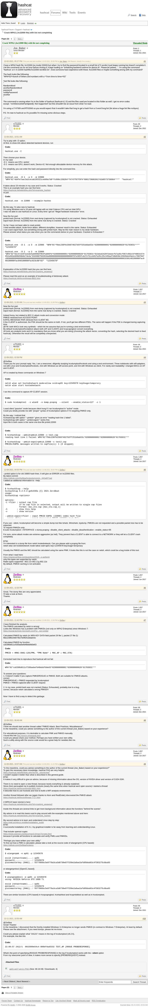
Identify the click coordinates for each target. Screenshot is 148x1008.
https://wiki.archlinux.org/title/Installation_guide (23, 822)
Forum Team (7, 1001)
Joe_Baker (19, 48)
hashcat (44, 12)
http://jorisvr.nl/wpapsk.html (29, 735)
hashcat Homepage (33, 1001)
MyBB (12, 1005)
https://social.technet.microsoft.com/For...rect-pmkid (25, 631)
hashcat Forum (8, 30)
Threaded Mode (140, 43)
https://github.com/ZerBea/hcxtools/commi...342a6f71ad (27, 478)
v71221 (17, 123)
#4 (145, 357)
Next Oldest (9, 981)
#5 (145, 470)
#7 (145, 620)
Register (30, 23)
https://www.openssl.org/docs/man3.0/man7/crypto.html (27, 834)
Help (144, 15)
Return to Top (48, 1001)
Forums (55, 12)
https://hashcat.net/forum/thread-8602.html (21, 278)
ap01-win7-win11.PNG (19, 969)
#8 (145, 720)
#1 (145, 61)
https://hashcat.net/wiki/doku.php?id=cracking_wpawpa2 (27, 271)
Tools (72, 12)
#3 (145, 302)
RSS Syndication (98, 1001)
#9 (145, 764)
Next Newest (22, 981)
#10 (144, 919)
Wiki (64, 12)
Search (133, 15)
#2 (145, 137)
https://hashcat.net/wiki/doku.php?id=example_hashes (27, 190)
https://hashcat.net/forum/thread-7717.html (21, 797)
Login (23, 23)
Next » (20, 39)
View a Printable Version (14, 993)
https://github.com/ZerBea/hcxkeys (18, 845)
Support (18, 30)
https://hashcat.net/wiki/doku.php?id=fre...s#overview (26, 772)
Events (82, 12)
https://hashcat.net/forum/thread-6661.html (21, 788)
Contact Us (18, 1001)
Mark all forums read (81, 1001)
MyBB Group (30, 1005)
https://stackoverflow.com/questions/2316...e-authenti (26, 557)
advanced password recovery (24, 9)
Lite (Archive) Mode (63, 1001)
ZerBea (62, 302)
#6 (145, 588)
